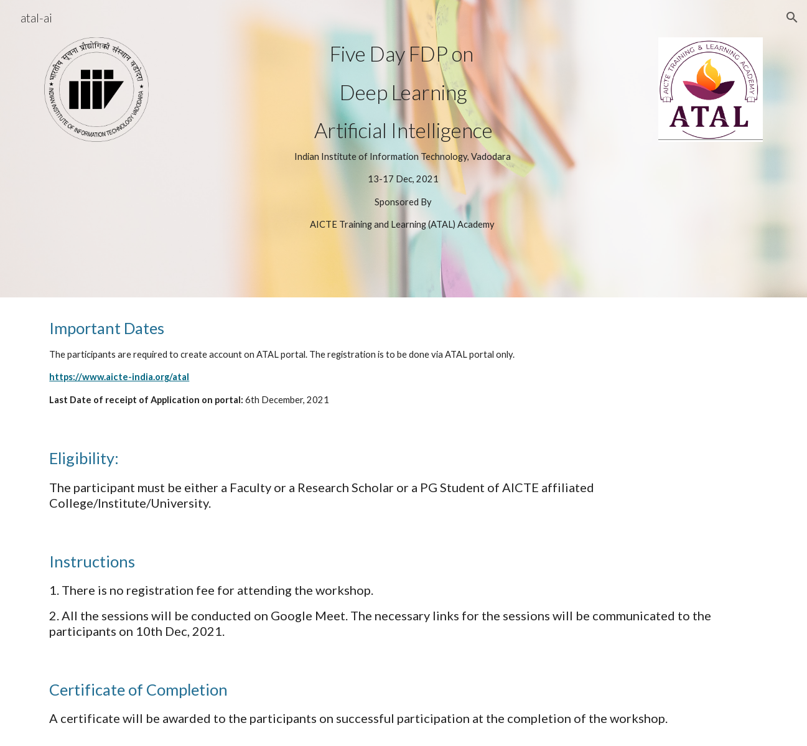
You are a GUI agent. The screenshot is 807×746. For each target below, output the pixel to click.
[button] (792, 17)
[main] (403, 148)
